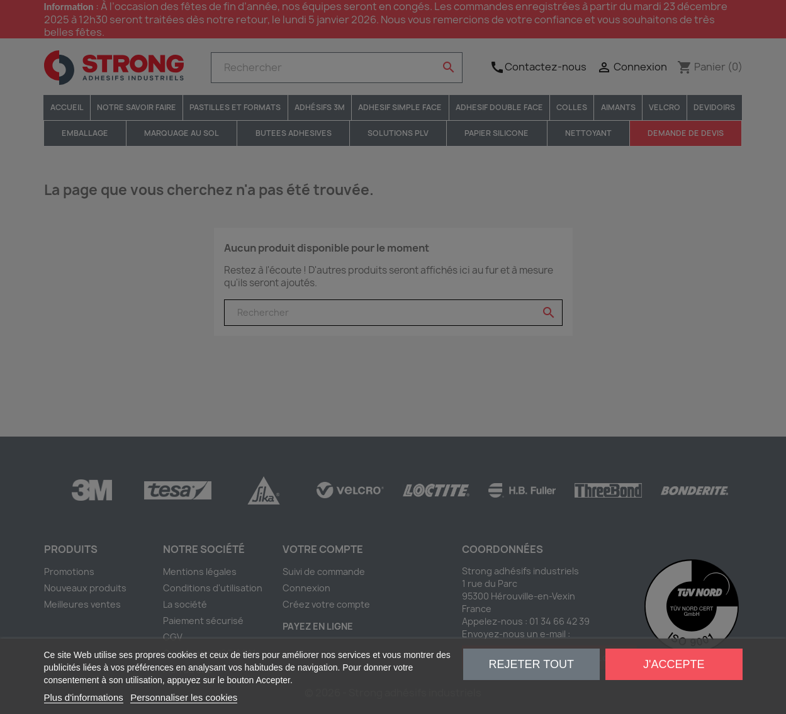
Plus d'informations (83, 697)
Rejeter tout (531, 664)
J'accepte (673, 664)
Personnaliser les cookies (183, 697)
